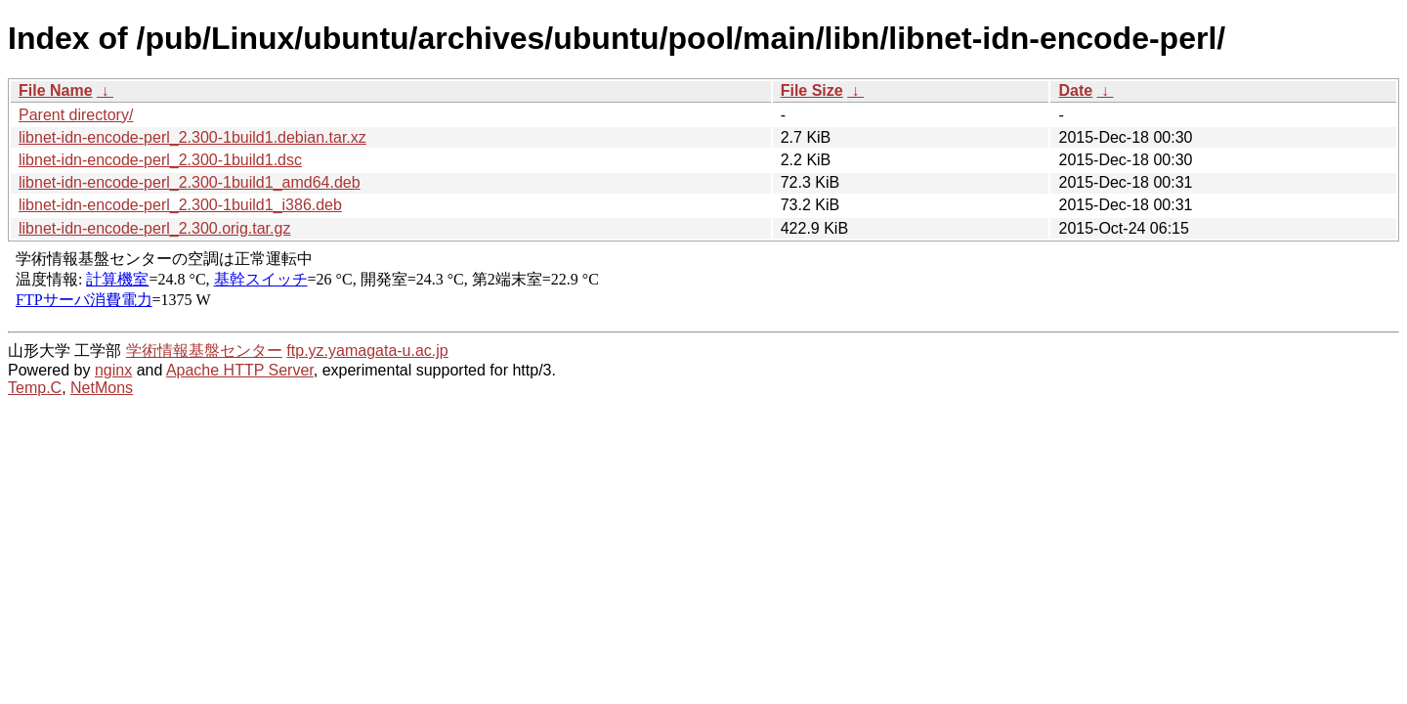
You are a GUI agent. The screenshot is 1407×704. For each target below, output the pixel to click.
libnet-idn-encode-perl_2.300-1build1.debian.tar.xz (192, 137)
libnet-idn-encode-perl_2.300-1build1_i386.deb (180, 205)
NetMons (101, 387)
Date (1075, 90)
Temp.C (35, 387)
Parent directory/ (76, 115)
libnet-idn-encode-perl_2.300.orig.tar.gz (154, 228)
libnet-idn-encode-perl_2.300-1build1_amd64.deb (190, 182)
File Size (812, 90)
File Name (56, 90)
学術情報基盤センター (204, 350)
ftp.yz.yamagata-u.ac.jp (367, 350)
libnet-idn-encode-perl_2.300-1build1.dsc (160, 160)
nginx (113, 370)
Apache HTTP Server (240, 370)
